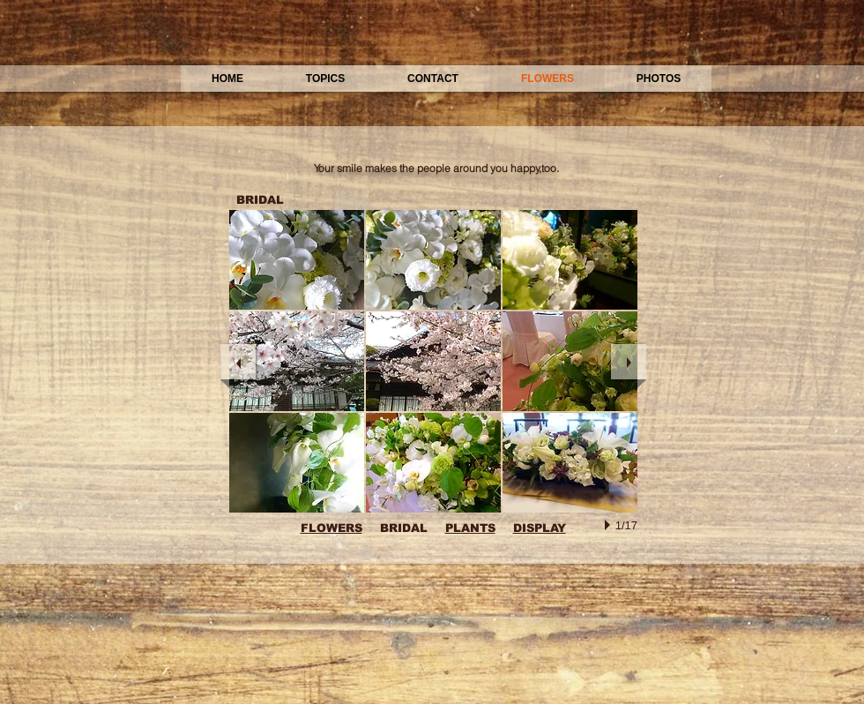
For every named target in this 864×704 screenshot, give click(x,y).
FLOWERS (331, 528)
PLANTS (470, 528)
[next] (628, 361)
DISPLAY (539, 528)
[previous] (238, 361)
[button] (296, 260)
